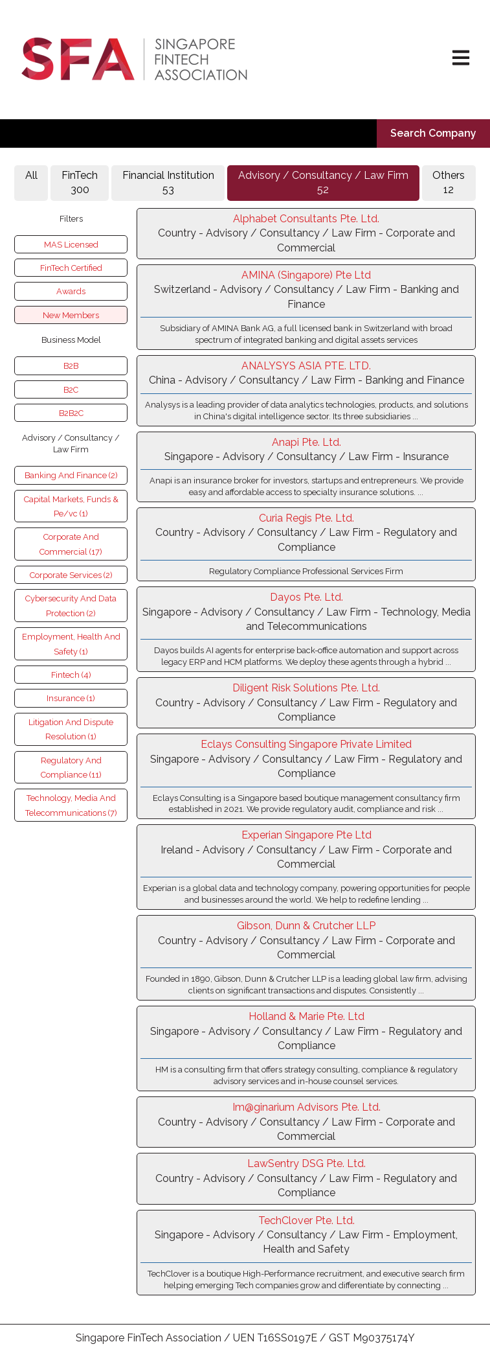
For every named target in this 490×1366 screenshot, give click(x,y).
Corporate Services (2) (71, 575)
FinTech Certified (71, 268)
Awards (70, 291)
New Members (71, 315)
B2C (70, 390)
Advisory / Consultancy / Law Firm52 (323, 182)
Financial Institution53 (168, 182)
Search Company (433, 133)
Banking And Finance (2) (71, 475)
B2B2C (71, 413)
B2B (70, 366)
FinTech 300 (79, 182)
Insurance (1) (71, 698)
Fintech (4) (71, 675)
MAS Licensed (71, 244)
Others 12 (448, 182)
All (31, 182)
